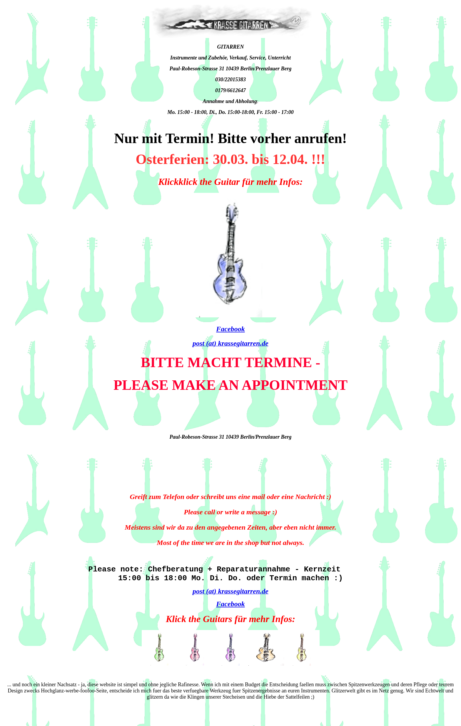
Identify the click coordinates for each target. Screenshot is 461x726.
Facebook (230, 329)
